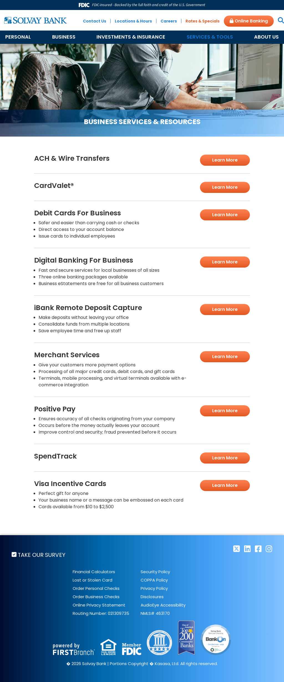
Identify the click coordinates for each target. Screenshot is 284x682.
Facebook (258, 548)
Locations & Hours (133, 21)
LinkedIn (247, 548)
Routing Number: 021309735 (101, 613)
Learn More (225, 160)
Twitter (236, 548)
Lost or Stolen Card (92, 580)
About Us (266, 36)
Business (63, 36)
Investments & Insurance (131, 36)
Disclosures (152, 596)
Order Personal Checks (96, 588)
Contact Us (94, 21)
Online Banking (249, 21)
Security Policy (155, 571)
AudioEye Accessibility (163, 605)
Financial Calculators (94, 571)
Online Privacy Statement (99, 605)
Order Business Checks (96, 596)
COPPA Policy (154, 580)
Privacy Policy (154, 588)
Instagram (269, 548)
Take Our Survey (42, 555)
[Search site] (279, 20)
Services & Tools (210, 36)
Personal (18, 36)
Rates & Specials (203, 21)
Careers (169, 21)
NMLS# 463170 (155, 613)
